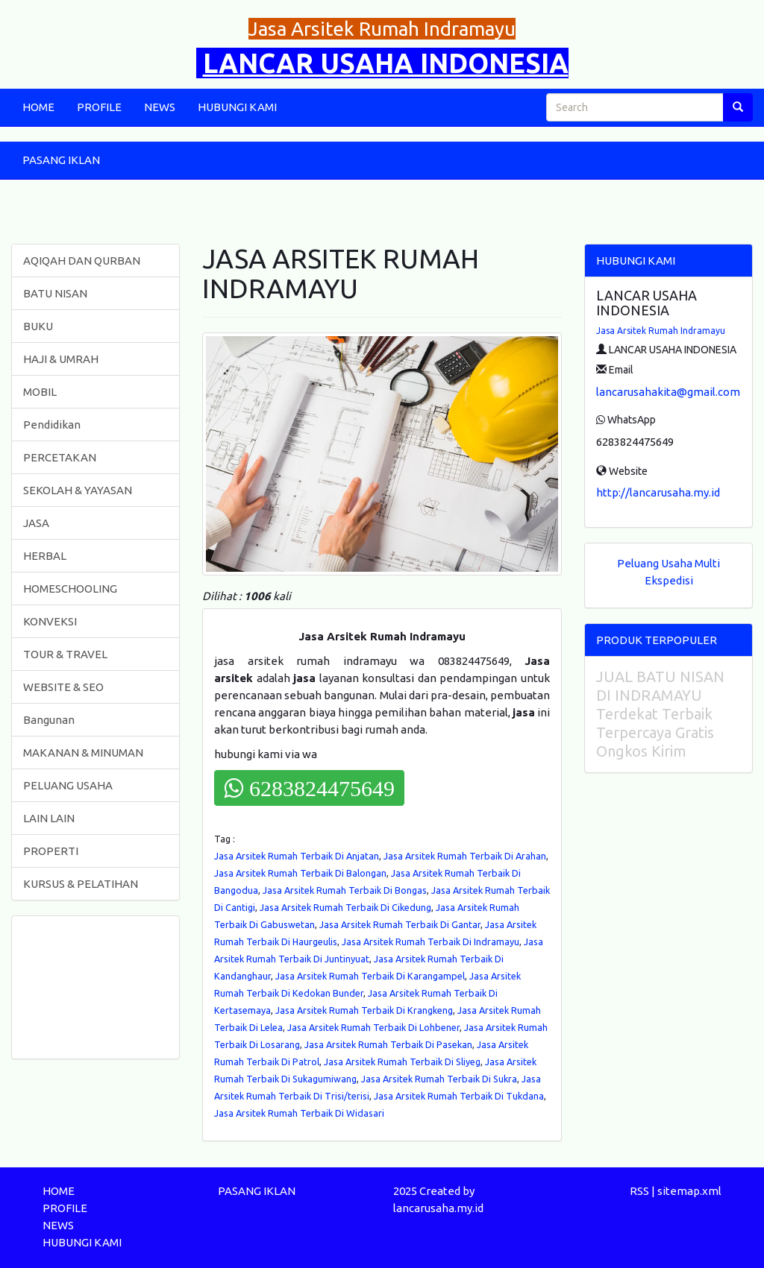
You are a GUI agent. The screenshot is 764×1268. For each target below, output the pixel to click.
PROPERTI (50, 851)
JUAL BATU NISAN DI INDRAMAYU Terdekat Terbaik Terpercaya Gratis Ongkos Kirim (660, 714)
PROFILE (99, 107)
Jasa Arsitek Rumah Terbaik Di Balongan (300, 873)
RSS (639, 1191)
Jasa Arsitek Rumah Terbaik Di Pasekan (388, 1044)
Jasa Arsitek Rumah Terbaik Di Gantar (399, 924)
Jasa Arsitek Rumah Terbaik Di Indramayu (430, 941)
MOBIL (40, 391)
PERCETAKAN (59, 457)
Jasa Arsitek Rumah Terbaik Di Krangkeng (364, 1010)
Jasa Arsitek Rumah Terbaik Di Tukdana (459, 1096)
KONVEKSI (50, 621)
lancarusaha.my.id (438, 1208)
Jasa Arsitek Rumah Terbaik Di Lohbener (373, 1027)
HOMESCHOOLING (70, 588)
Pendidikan (52, 424)
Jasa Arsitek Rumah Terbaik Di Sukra (439, 1078)
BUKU (38, 326)
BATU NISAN (55, 293)
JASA (36, 523)
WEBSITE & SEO (63, 687)
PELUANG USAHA (68, 785)
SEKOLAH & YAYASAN (77, 490)
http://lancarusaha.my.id (658, 492)
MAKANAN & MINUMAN (83, 752)
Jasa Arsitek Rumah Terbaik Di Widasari (299, 1113)
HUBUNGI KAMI (237, 107)
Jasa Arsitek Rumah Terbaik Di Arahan (464, 856)
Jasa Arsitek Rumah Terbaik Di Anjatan (296, 856)
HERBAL (44, 555)
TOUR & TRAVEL (65, 654)
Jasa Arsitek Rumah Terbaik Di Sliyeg (402, 1061)
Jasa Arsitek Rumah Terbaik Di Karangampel (370, 976)
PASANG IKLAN (61, 160)
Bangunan (49, 719)
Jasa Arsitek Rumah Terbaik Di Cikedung (345, 907)
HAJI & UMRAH (60, 359)
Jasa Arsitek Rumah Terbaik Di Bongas (345, 890)
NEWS (159, 107)
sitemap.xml (689, 1191)
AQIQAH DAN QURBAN (81, 260)
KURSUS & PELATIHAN (80, 883)
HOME (38, 107)
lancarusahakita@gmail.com (668, 391)
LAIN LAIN (49, 818)
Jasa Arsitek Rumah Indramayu (660, 330)
